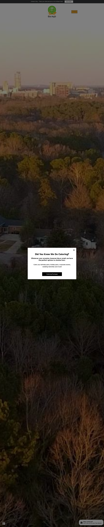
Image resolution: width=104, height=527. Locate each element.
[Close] (74, 250)
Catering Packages (52, 274)
